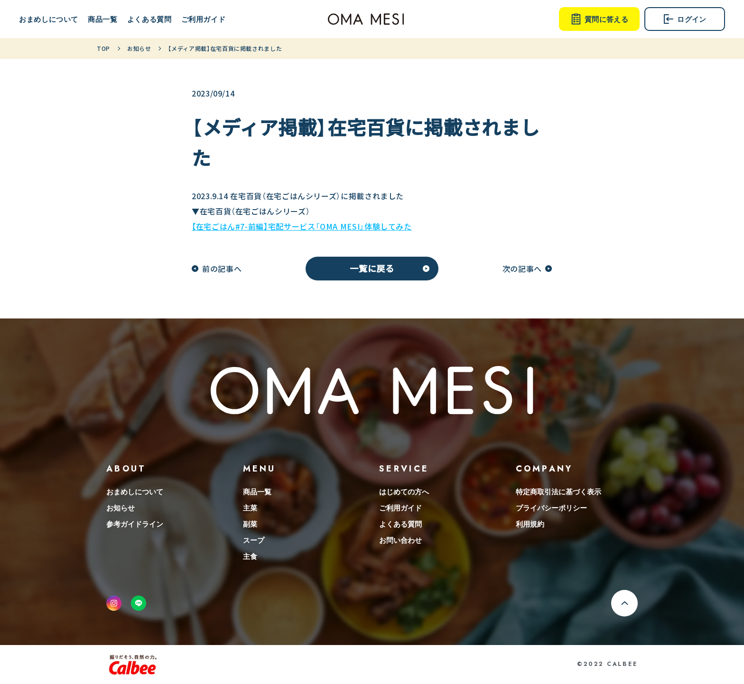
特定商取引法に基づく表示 (558, 491)
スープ (253, 540)
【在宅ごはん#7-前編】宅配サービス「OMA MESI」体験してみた (302, 226)
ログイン (684, 19)
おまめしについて (48, 19)
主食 (250, 556)
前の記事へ (222, 268)
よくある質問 (149, 19)
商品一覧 (103, 19)
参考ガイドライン (134, 524)
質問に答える (599, 19)
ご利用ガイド (203, 19)
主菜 (250, 507)
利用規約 (530, 524)
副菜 (250, 524)
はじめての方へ (404, 491)
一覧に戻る (372, 268)
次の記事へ (522, 268)
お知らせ (139, 48)
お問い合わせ (400, 540)
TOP (103, 48)
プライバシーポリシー (551, 507)
